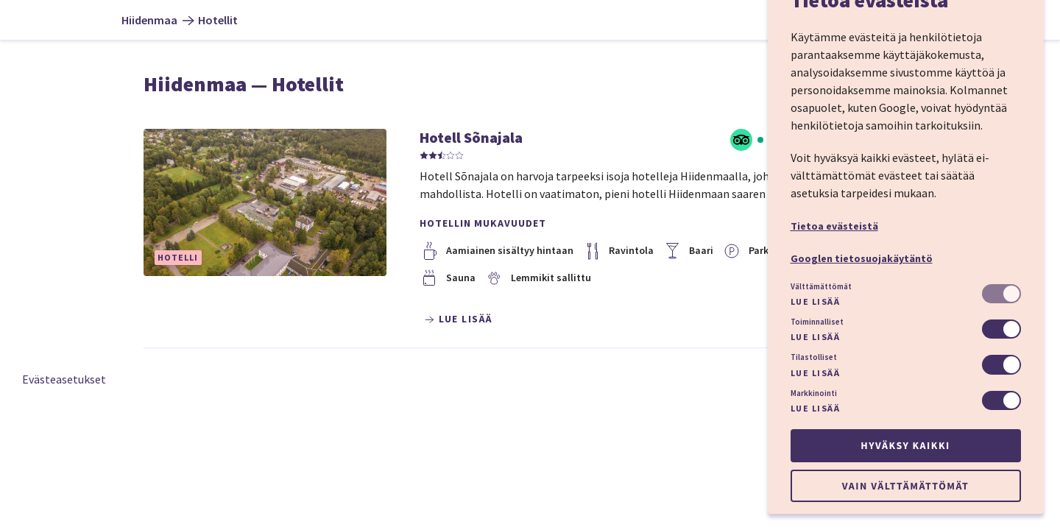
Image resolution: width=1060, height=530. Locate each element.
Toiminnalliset (817, 322)
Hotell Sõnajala (471, 137)
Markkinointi (814, 393)
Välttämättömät (821, 286)
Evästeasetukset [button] (64, 379)
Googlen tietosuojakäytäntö (862, 258)
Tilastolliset (814, 357)
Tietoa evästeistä (834, 226)
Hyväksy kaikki (905, 445)
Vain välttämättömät (905, 485)
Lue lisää (816, 301)
